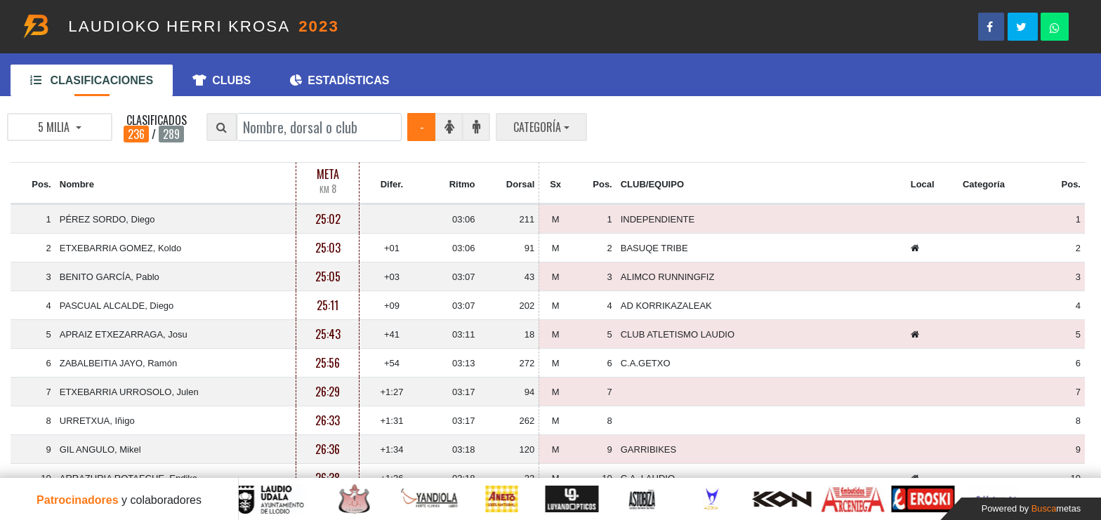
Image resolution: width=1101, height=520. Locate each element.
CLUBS (221, 80)
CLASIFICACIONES (91, 80)
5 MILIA (55, 127)
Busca (1056, 508)
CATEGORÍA (537, 127)
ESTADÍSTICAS (339, 80)
